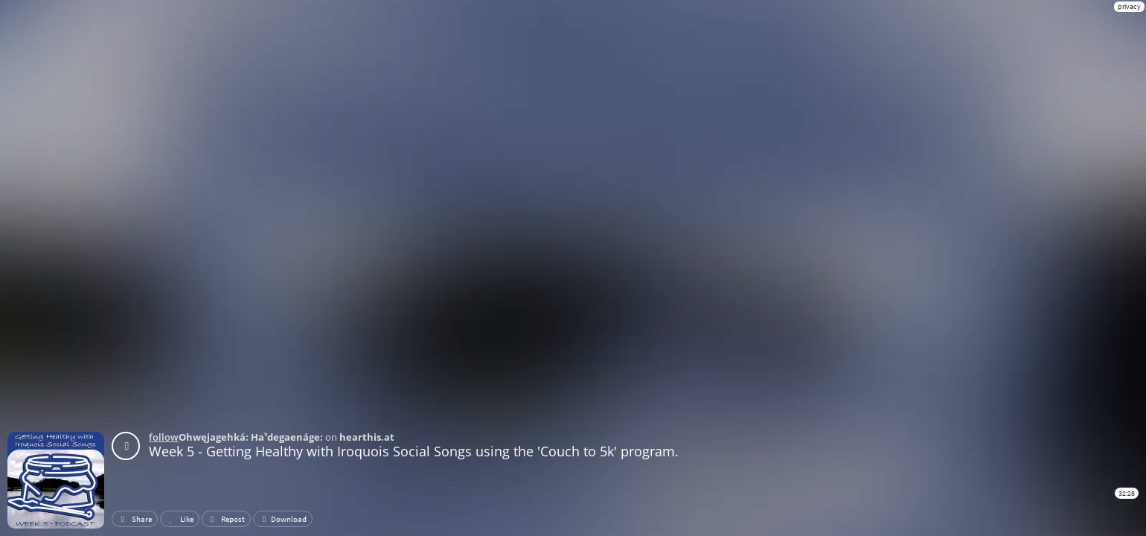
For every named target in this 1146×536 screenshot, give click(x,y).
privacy (1129, 6)
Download (283, 519)
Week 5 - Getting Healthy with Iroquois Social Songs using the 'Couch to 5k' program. (414, 451)
